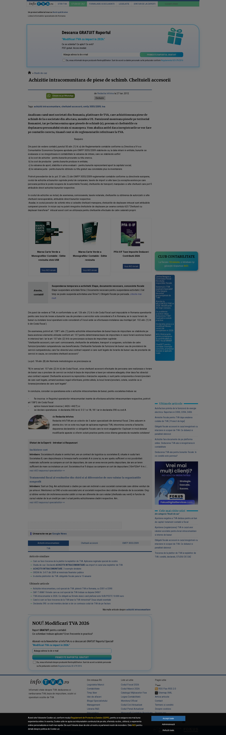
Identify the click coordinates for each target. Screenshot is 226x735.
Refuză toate (168, 730)
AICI (134, 725)
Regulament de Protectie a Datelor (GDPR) (90, 718)
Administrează (168, 724)
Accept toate (168, 718)
